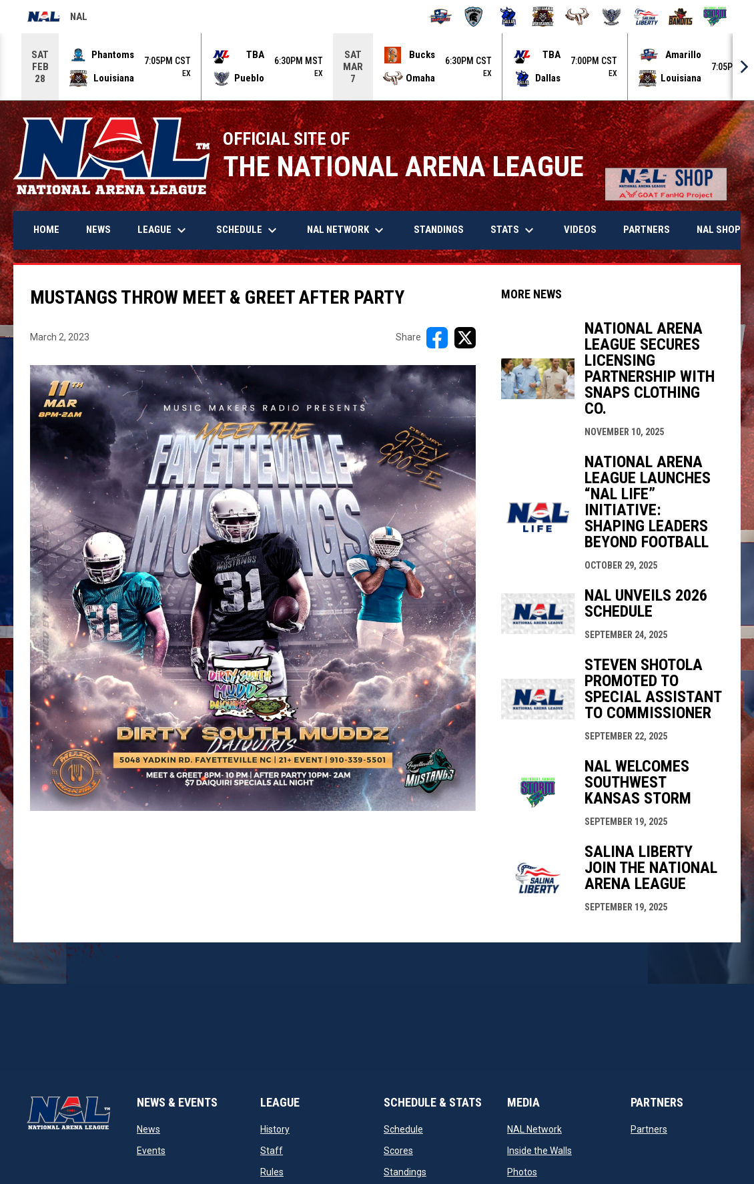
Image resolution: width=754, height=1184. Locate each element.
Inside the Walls (539, 1150)
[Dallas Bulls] (508, 17)
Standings (405, 1172)
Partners (649, 1129)
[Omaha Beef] (577, 17)
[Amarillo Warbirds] (439, 17)
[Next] (743, 66)
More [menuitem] (719, 230)
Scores (398, 1150)
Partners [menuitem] (646, 230)
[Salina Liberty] (646, 17)
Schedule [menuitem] (248, 230)
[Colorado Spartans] (474, 17)
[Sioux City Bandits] (681, 17)
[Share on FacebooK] (437, 337)
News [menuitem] (98, 230)
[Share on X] (465, 337)
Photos (522, 1172)
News (148, 1129)
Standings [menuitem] (439, 230)
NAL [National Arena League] (57, 19)
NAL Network (534, 1129)
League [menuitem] (163, 230)
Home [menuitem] (46, 230)
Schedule (403, 1129)
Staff (271, 1150)
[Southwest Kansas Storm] (715, 17)
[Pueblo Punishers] (611, 17)
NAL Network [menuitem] (352, 230)
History (275, 1129)
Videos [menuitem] (580, 230)
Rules (272, 1172)
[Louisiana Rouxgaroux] (542, 17)
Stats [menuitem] (513, 230)
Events (151, 1150)
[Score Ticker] (377, 66)
